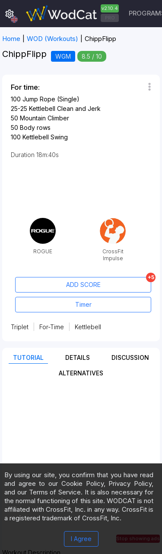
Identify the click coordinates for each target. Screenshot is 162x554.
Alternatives (81, 373)
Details (77, 357)
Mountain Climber (44, 118)
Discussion (130, 357)
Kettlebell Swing (45, 137)
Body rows (35, 127)
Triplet (20, 327)
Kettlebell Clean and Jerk (65, 108)
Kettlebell (88, 327)
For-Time (51, 327)
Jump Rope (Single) (50, 99)
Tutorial (28, 357)
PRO (110, 18)
